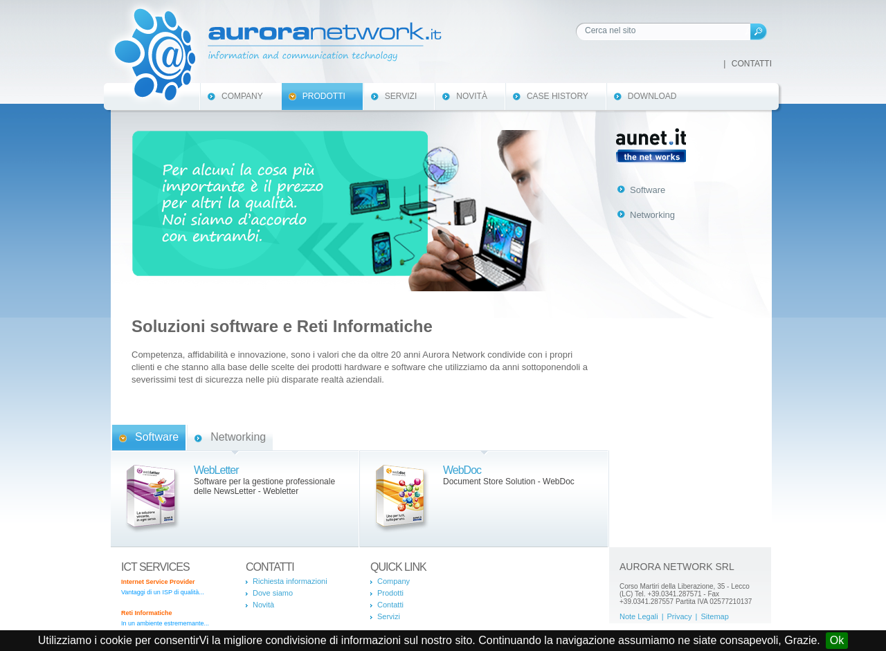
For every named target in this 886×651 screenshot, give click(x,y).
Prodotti (323, 96)
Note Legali (639, 616)
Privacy (679, 616)
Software (157, 437)
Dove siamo (273, 593)
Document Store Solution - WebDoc (509, 481)
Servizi (401, 96)
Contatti (752, 63)
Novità (471, 96)
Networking (238, 437)
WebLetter (216, 470)
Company (242, 96)
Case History (557, 96)
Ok (837, 640)
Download (652, 96)
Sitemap (714, 616)
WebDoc (462, 470)
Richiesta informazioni (290, 581)
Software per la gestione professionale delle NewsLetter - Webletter (264, 486)
